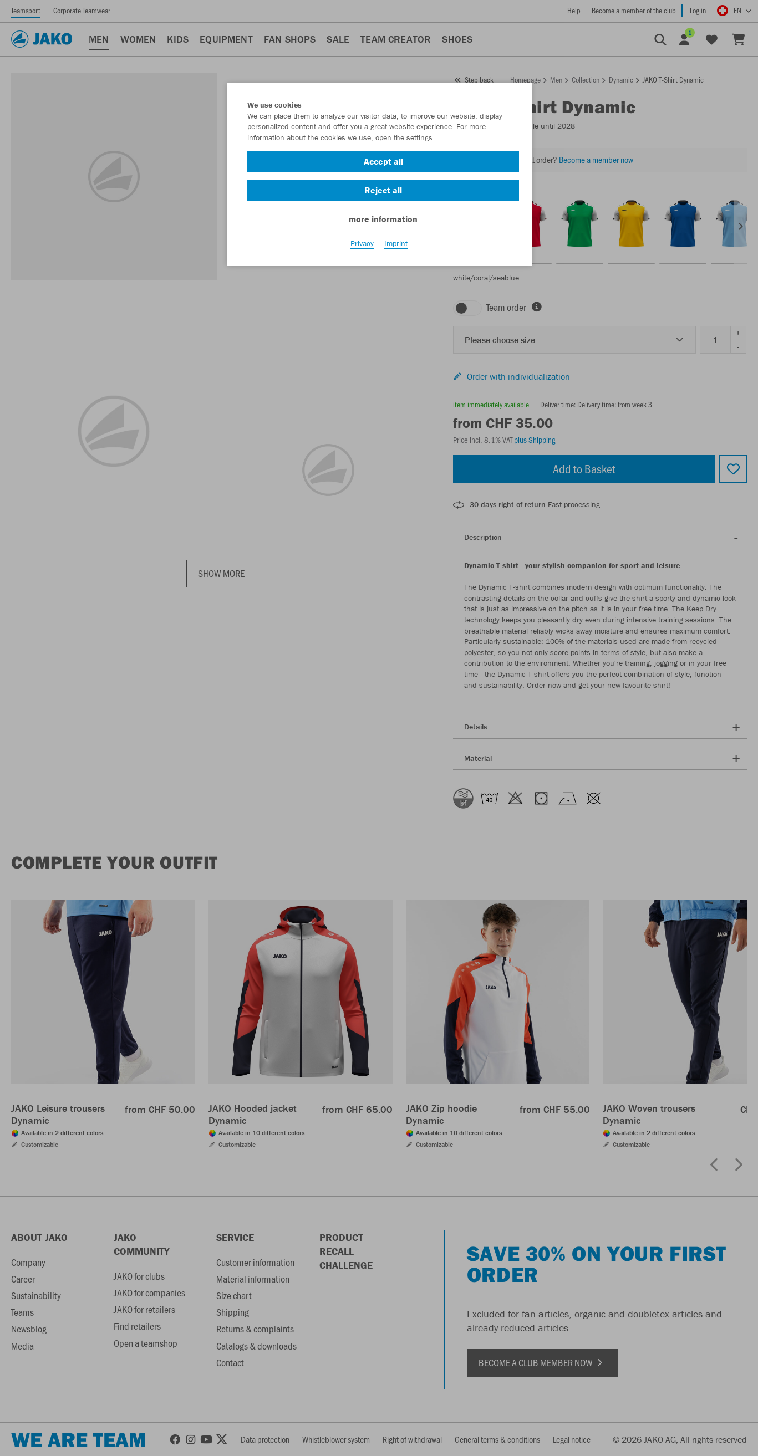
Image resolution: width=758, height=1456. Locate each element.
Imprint (396, 244)
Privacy (362, 244)
